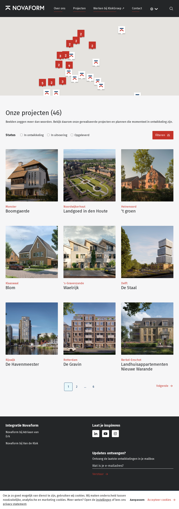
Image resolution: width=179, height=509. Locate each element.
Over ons (59, 8)
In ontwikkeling (32, 135)
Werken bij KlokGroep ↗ (108, 8)
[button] (60, 56)
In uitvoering (57, 135)
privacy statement (14, 504)
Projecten (79, 8)
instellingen (103, 499)
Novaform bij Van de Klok (22, 443)
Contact (137, 8)
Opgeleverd (80, 135)
